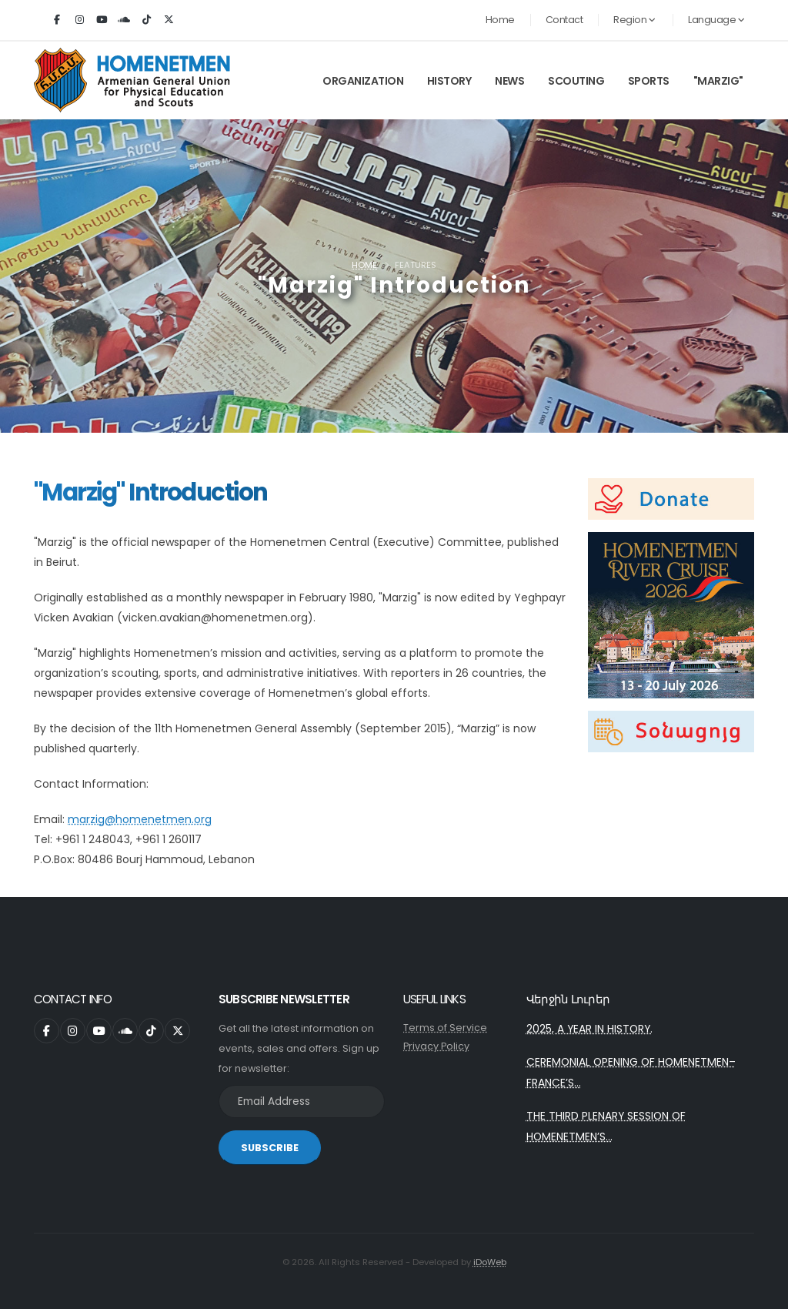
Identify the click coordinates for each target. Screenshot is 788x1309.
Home (500, 19)
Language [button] (716, 19)
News (509, 81)
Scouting (576, 81)
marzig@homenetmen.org (140, 819)
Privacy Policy (436, 1046)
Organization (362, 81)
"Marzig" (718, 81)
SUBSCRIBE (270, 1147)
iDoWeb (489, 1262)
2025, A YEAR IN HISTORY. (589, 1028)
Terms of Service (445, 1027)
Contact (564, 19)
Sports (648, 81)
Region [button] (634, 19)
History (449, 81)
